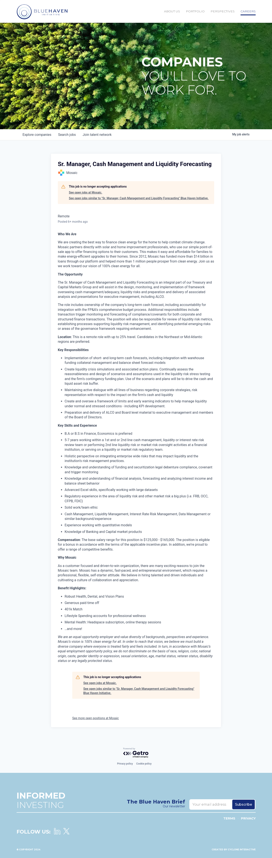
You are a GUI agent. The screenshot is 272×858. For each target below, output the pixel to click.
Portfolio (195, 11)
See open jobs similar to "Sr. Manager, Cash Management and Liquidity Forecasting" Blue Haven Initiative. (139, 198)
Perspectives (223, 11)
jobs (67, 135)
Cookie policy (144, 763)
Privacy (248, 818)
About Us (172, 11)
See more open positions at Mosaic (95, 718)
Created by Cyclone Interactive (234, 849)
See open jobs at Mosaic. (85, 192)
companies (37, 135)
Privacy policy (125, 763)
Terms (229, 818)
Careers (248, 11)
